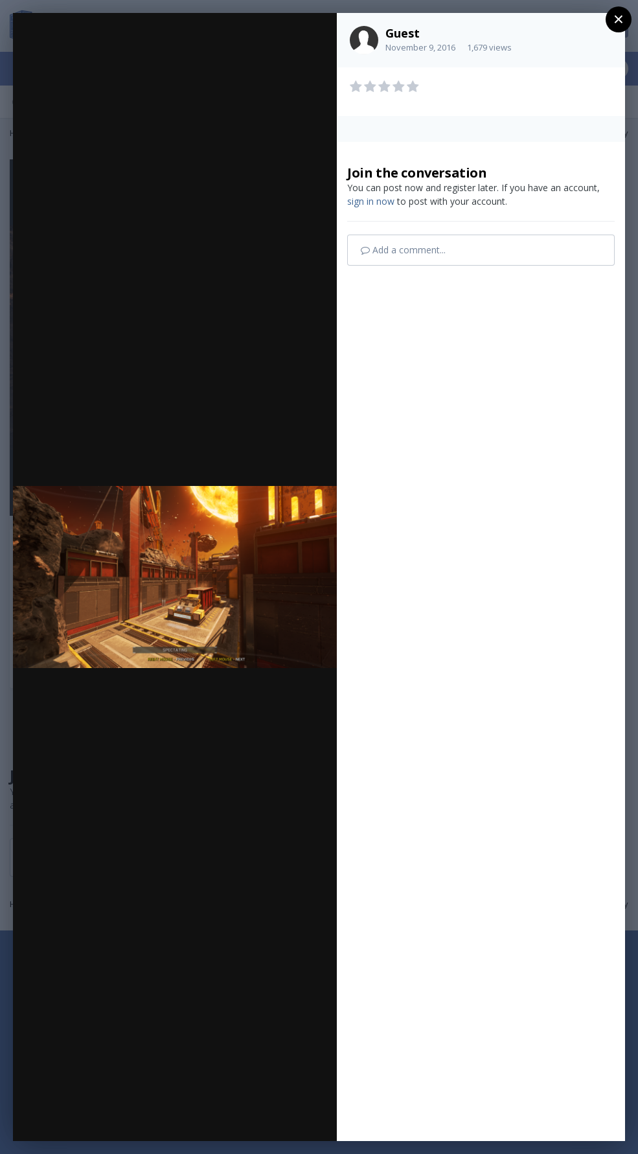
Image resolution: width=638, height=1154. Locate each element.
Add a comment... (403, 250)
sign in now (370, 201)
